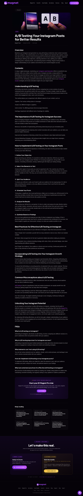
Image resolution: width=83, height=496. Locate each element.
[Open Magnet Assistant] (80, 493)
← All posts (18, 9)
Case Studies (44, 2)
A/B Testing (18, 285)
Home (19, 488)
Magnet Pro (32, 2)
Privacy (38, 490)
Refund (42, 490)
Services (58, 2)
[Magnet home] (11, 3)
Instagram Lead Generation (46, 71)
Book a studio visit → (51, 471)
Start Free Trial (74, 3)
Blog (62, 2)
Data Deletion (46, 490)
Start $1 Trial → (41, 390)
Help (60, 488)
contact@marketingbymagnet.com (47, 476)
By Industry (51, 2)
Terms (35, 490)
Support (55, 488)
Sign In (66, 2)
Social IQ (38, 2)
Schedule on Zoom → (19, 467)
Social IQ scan (39, 394)
